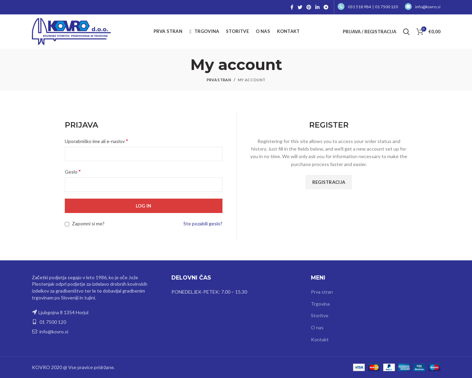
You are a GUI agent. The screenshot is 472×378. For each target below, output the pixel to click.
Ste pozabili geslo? (202, 223)
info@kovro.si (422, 6)
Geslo (73, 171)
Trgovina (320, 304)
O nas (317, 327)
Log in (144, 206)
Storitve (319, 315)
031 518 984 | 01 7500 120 (368, 6)
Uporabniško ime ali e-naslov (96, 141)
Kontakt (320, 339)
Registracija (329, 182)
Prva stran (219, 80)
